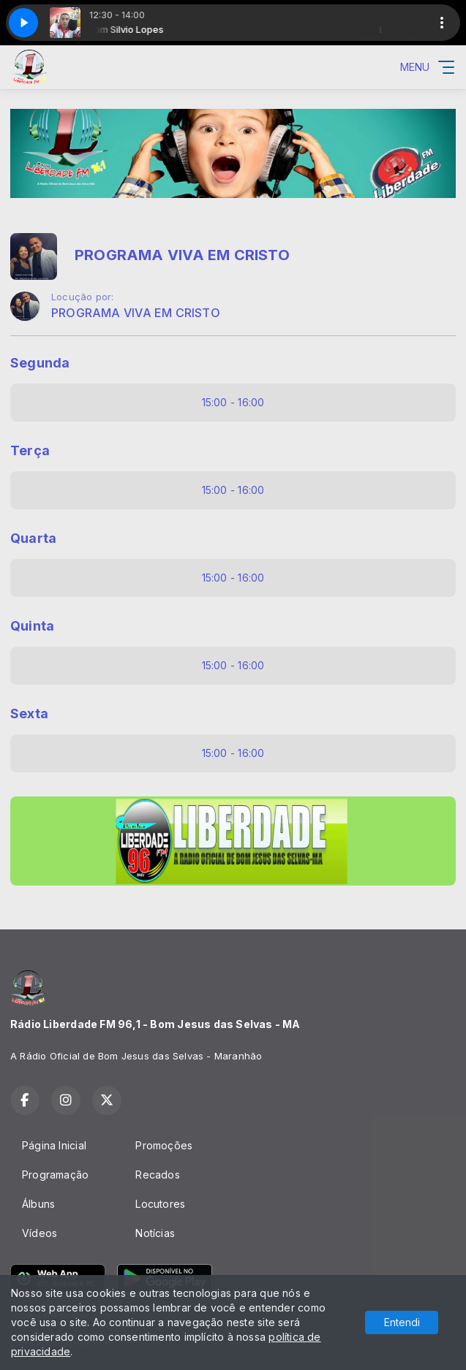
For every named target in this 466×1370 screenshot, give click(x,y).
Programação (55, 1174)
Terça (30, 450)
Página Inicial (54, 1145)
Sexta (29, 713)
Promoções (163, 1145)
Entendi (402, 1322)
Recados (157, 1174)
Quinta (32, 625)
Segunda (39, 362)
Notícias (155, 1233)
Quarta (33, 538)
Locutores (160, 1204)
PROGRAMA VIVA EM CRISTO (135, 313)
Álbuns (38, 1204)
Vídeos (39, 1233)
